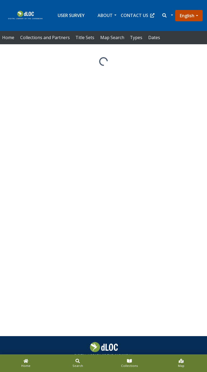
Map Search (112, 37)
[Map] (181, 363)
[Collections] (129, 363)
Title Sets (84, 37)
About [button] (105, 15)
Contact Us (137, 15)
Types (136, 37)
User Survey (71, 15)
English (187, 16)
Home (8, 37)
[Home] (26, 363)
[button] (167, 15)
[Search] (78, 363)
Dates (154, 37)
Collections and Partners (45, 37)
